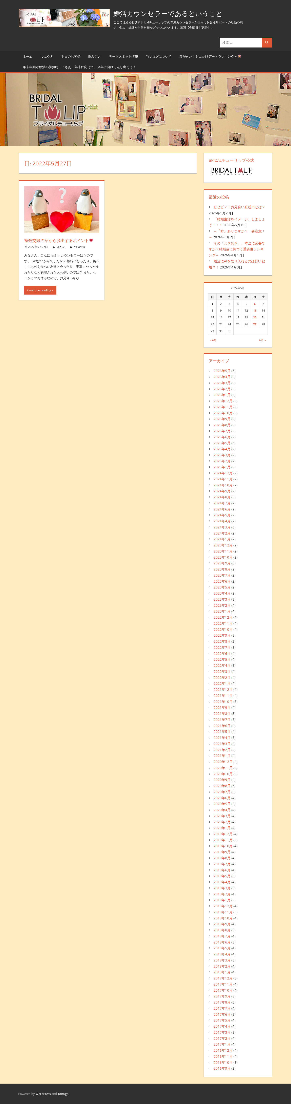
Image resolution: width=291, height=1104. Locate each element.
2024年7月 (222, 503)
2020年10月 (223, 773)
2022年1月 (222, 683)
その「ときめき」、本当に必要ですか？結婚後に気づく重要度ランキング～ (237, 249)
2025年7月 (222, 431)
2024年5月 (222, 515)
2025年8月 (222, 425)
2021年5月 (222, 731)
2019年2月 (222, 894)
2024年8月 (222, 497)
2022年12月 (223, 617)
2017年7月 (222, 1008)
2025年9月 (222, 418)
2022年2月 (222, 677)
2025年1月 (222, 467)
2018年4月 (222, 954)
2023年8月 (222, 569)
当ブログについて (159, 56)
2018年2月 (222, 966)
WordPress (43, 1094)
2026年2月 (222, 389)
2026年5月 (222, 370)
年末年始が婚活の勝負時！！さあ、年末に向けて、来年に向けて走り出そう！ (79, 66)
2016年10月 (223, 1062)
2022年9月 (222, 635)
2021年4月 (222, 737)
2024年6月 (222, 509)
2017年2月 (222, 1038)
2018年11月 (223, 912)
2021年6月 (222, 725)
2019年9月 (222, 851)
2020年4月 (222, 809)
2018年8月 (222, 930)
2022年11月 (223, 623)
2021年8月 (222, 713)
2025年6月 (222, 437)
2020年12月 (223, 761)
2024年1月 (222, 539)
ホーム (28, 56)
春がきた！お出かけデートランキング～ (210, 56)
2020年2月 (222, 822)
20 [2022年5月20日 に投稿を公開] (254, 317)
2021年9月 (222, 707)
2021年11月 (223, 695)
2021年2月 (222, 749)
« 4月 (213, 340)
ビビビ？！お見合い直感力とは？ (239, 207)
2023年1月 (222, 611)
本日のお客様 (70, 56)
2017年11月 (223, 984)
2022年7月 (222, 647)
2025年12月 (223, 400)
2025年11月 (223, 407)
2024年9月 (222, 491)
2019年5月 (222, 876)
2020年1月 (222, 827)
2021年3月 (222, 743)
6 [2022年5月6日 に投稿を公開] (255, 304)
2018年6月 (222, 942)
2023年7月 (222, 575)
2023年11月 (223, 551)
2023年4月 (222, 593)
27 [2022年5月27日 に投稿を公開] (254, 324)
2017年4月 (222, 1026)
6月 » (262, 340)
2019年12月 (223, 833)
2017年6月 (222, 1014)
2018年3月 (222, 960)
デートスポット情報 (123, 56)
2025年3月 (222, 455)
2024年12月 (223, 473)
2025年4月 (222, 449)
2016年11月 (223, 1056)
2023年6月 (222, 581)
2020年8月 (222, 785)
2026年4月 (222, 376)
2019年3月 (222, 888)
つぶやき (46, 56)
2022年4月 (222, 665)
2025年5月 (222, 443)
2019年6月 (222, 870)
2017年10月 (223, 990)
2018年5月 (222, 948)
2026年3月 (222, 382)
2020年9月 (222, 779)
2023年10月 (223, 557)
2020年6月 (222, 798)
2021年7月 (222, 719)
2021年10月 (223, 701)
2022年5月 (222, 659)
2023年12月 (223, 545)
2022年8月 (222, 641)
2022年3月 (222, 671)
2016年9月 (222, 1068)
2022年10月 (223, 629)
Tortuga (63, 1094)
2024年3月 (222, 527)
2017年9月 (222, 996)
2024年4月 (222, 521)
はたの (61, 254)
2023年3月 (222, 599)
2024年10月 (223, 485)
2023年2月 (222, 605)
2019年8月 (222, 858)
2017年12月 (223, 978)
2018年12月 (223, 906)
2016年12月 (223, 1050)
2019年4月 (222, 882)
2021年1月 (222, 755)
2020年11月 (223, 767)
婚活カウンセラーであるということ (172, 13)
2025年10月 (223, 413)
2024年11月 (223, 479)
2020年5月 (222, 803)
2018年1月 (222, 972)
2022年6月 (222, 653)
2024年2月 (222, 533)
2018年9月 (222, 924)
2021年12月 (223, 689)
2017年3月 (222, 1032)
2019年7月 (222, 864)
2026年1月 (222, 394)
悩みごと (94, 56)
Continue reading (39, 298)
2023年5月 (222, 587)
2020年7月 (222, 791)
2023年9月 (222, 563)
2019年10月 (223, 846)
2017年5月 (222, 1020)
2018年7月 (222, 936)
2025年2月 (222, 461)
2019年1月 (222, 900)
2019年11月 (223, 840)
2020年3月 (222, 815)
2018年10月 (223, 918)
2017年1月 (222, 1044)
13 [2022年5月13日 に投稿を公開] (254, 310)
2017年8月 (222, 1002)
